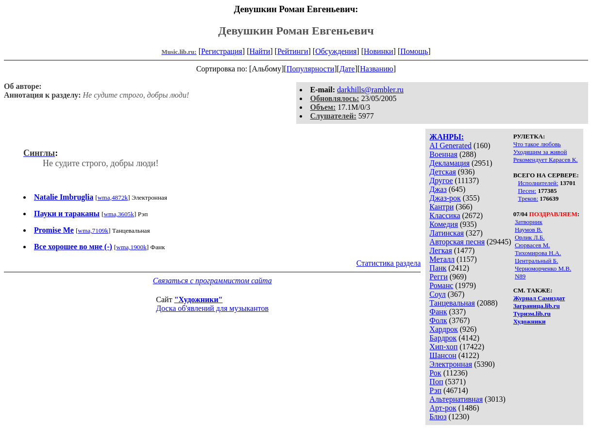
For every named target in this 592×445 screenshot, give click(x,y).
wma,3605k (118, 214)
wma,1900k (131, 247)
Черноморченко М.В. (543, 268)
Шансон (442, 355)
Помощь (414, 51)
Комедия (443, 224)
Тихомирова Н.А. (538, 253)
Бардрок (443, 338)
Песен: (527, 190)
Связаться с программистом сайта (212, 280)
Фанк (438, 312)
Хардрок (443, 329)
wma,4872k (113, 197)
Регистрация (221, 51)
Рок (435, 373)
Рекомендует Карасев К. (545, 159)
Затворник (528, 221)
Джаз (437, 189)
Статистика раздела (388, 263)
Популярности (310, 69)
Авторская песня (457, 242)
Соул (437, 294)
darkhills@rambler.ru (370, 90)
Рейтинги (292, 51)
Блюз (437, 416)
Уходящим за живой (540, 151)
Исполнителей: (538, 183)
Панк (437, 268)
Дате (347, 69)
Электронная (450, 364)
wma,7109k (93, 230)
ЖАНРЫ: (446, 137)
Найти (259, 51)
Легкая (440, 250)
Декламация (449, 163)
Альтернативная (456, 399)
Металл (442, 259)
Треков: (528, 198)
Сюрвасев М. (532, 245)
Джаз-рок (445, 198)
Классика (444, 215)
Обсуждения (335, 51)
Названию (376, 69)
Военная (443, 154)
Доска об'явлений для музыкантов (212, 308)
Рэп (435, 390)
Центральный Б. (536, 260)
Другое (441, 180)
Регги (438, 277)
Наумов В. (528, 229)
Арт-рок (442, 408)
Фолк (438, 320)
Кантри (441, 207)
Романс (441, 285)
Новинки (378, 51)
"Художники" (198, 299)
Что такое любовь (537, 144)
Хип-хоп (443, 346)
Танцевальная (452, 303)
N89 (520, 276)
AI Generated (450, 145)
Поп (436, 381)
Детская (442, 172)
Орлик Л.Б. (530, 237)
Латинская (446, 233)
